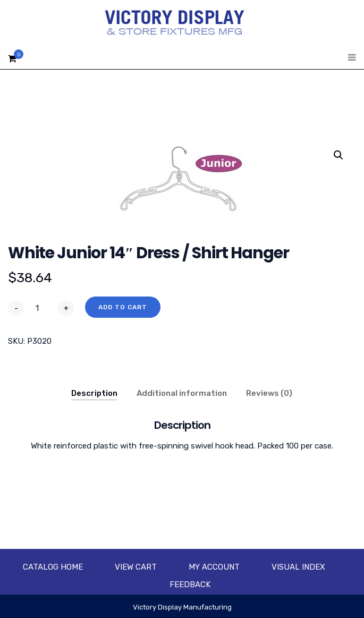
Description (94, 393)
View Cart (136, 567)
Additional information (182, 393)
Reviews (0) (269, 393)
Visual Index (298, 567)
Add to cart (122, 307)
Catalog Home (53, 567)
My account (214, 567)
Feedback (190, 584)
